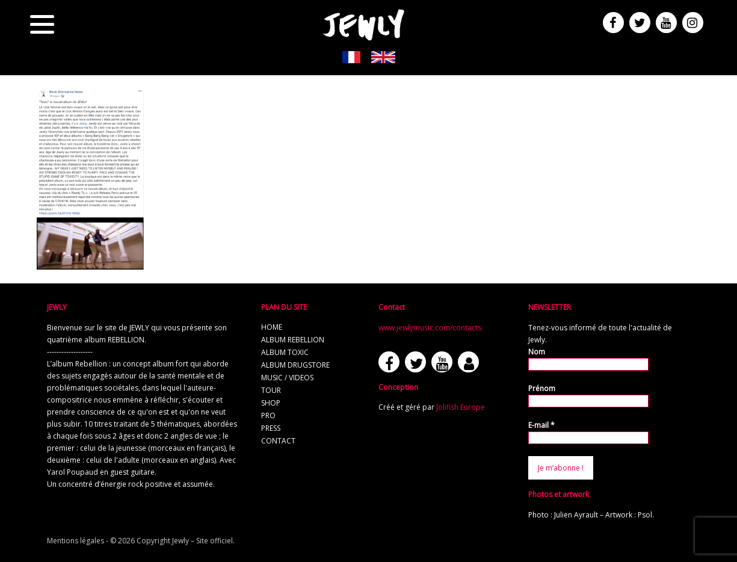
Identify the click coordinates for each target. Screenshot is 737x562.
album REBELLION (292, 340)
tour (271, 390)
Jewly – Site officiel (202, 541)
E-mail (541, 425)
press (270, 428)
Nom (536, 352)
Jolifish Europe (460, 407)
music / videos (287, 377)
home (271, 327)
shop (270, 403)
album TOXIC (285, 352)
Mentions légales (75, 541)
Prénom (541, 388)
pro (268, 415)
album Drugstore (295, 365)
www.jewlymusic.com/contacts (429, 328)
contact (278, 441)
